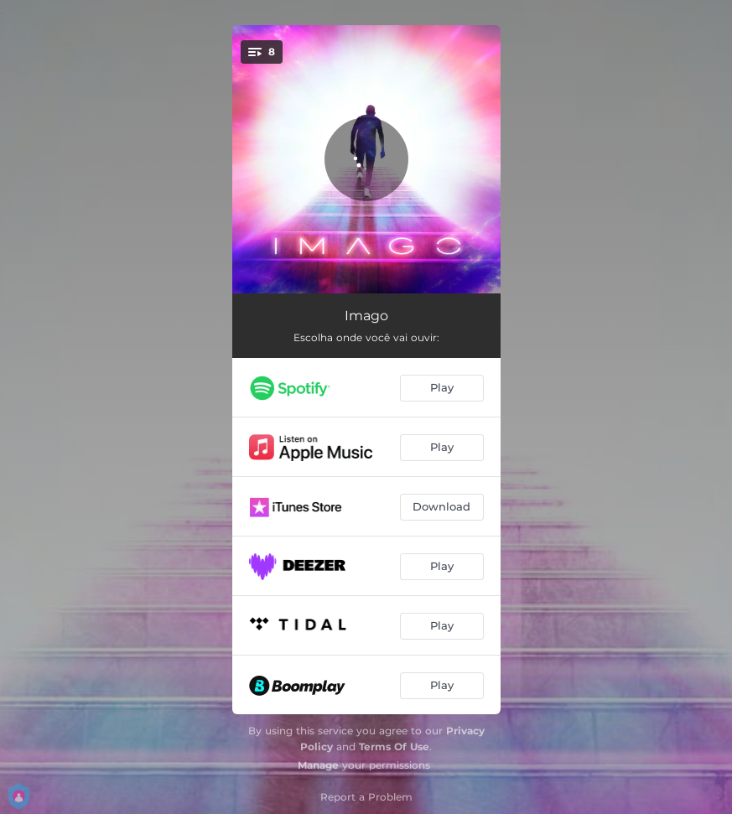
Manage (318, 765)
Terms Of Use (394, 746)
